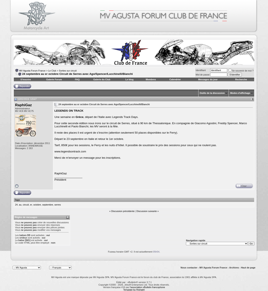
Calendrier (175, 79)
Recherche (241, 79)
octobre (37, 204)
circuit (26, 204)
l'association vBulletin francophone (147, 287)
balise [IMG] (24, 240)
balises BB (24, 235)
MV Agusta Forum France (32, 70)
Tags (17, 200)
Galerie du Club (101, 79)
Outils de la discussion (212, 93)
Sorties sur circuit (67, 70)
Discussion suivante (147, 211)
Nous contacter (189, 267)
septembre (47, 204)
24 (16, 204)
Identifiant (201, 70)
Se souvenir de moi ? (241, 70)
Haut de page (248, 267)
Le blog (129, 79)
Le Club (52, 70)
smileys (23, 237)
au (20, 204)
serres (57, 204)
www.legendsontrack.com (70, 151)
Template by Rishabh (134, 289)
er (31, 204)
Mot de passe (203, 74)
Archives (234, 267)
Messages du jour (208, 79)
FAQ (77, 79)
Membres (151, 79)
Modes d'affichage (240, 93)
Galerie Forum (54, 79)
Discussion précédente (122, 211)
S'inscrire (26, 79)
